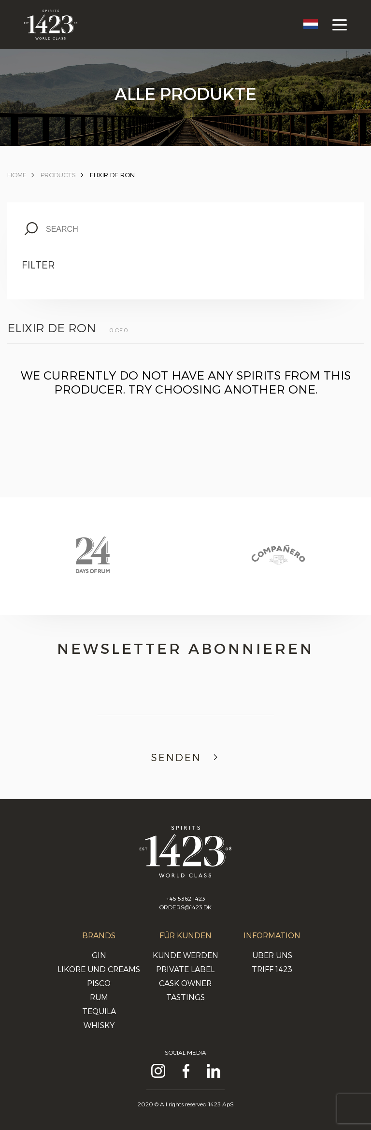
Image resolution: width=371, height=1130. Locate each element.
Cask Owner (185, 983)
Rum (99, 997)
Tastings (185, 997)
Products (58, 175)
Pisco (99, 983)
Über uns (272, 955)
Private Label (185, 969)
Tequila (99, 1011)
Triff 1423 (272, 969)
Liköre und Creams (98, 969)
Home (17, 175)
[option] (93, 564)
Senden (185, 757)
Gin (99, 955)
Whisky (99, 1025)
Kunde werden (185, 955)
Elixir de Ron (112, 175)
